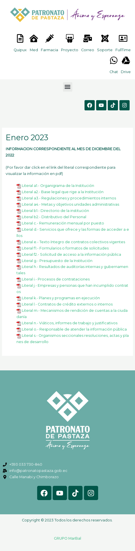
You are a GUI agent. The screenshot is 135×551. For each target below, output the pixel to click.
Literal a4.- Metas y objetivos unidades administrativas (70, 204)
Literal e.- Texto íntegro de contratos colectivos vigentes (73, 242)
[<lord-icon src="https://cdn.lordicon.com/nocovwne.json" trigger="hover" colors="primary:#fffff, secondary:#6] (20, 38)
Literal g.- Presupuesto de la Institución (57, 261)
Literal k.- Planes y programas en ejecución (61, 298)
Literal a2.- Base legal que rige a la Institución (63, 192)
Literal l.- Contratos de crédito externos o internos (67, 304)
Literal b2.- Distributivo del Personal (54, 217)
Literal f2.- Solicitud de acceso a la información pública (71, 254)
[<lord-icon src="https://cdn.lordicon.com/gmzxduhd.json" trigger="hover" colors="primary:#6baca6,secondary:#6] (123, 38)
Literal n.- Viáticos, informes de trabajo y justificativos (69, 323)
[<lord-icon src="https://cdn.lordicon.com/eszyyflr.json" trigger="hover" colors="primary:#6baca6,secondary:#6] (105, 38)
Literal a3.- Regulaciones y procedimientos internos (69, 198)
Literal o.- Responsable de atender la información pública (74, 329)
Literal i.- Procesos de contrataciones (56, 279)
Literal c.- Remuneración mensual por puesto (63, 223)
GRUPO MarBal (67, 538)
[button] (67, 87)
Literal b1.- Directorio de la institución (55, 211)
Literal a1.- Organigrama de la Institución (58, 185)
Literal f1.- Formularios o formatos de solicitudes (65, 248)
